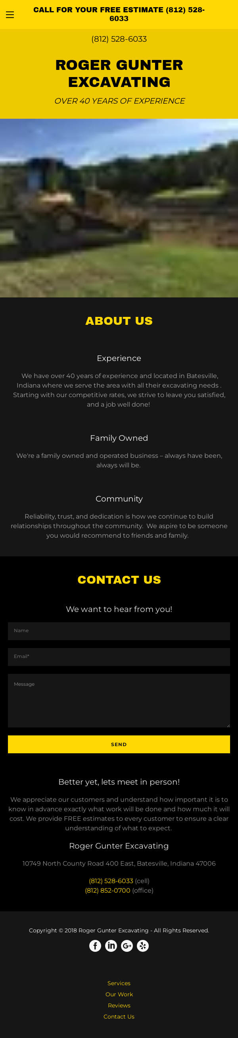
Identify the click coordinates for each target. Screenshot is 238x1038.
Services (119, 983)
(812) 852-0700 (108, 890)
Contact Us (119, 1016)
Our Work (119, 994)
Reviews (119, 1005)
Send (119, 744)
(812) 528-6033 (119, 39)
